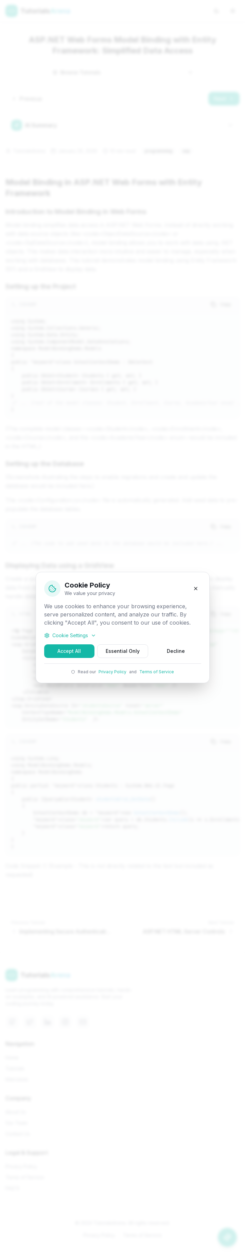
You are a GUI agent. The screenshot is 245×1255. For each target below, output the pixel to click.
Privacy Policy (112, 671)
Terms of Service (156, 671)
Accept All (69, 651)
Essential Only (123, 651)
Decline (176, 651)
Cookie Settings (70, 635)
